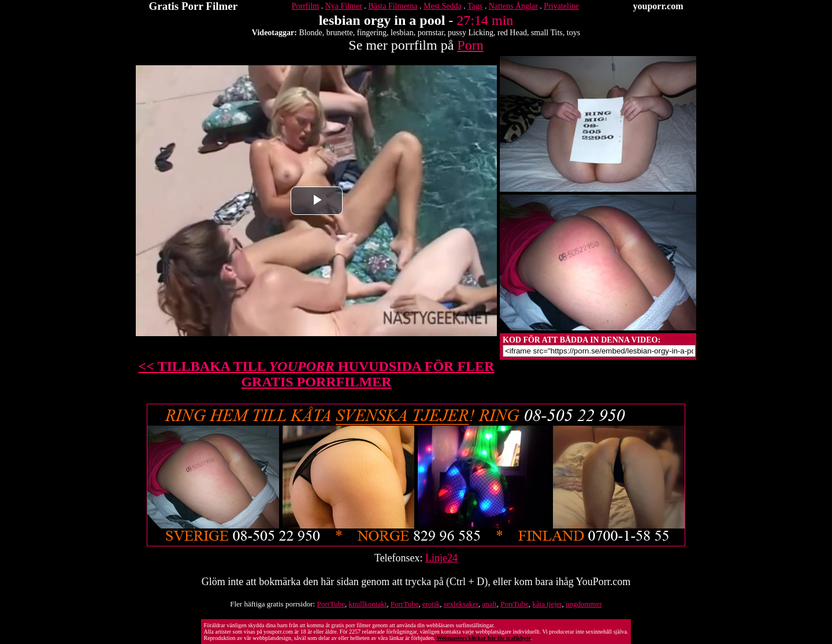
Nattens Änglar (513, 6)
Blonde (310, 32)
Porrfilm (305, 6)
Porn (470, 45)
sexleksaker (461, 604)
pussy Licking (470, 32)
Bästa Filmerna (392, 6)
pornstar (431, 32)
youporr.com (658, 6)
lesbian (402, 32)
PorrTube (331, 604)
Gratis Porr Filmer (193, 6)
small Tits (547, 32)
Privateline (561, 6)
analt (489, 604)
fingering (372, 32)
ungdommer (584, 604)
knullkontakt (368, 604)
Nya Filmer (343, 6)
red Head (512, 32)
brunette (339, 32)
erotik (431, 604)
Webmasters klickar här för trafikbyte (483, 638)
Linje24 (441, 558)
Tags (474, 6)
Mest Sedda (443, 6)
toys (573, 32)
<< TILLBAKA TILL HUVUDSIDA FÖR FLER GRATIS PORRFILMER (317, 374)
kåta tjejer (547, 604)
